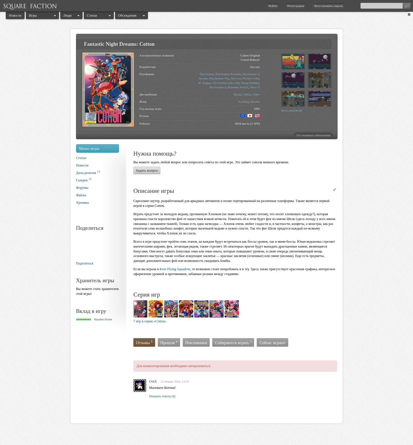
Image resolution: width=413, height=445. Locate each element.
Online (247, 94)
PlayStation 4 (217, 87)
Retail (237, 94)
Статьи (92, 15)
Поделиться (84, 263)
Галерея (81, 180)
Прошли (169, 342)
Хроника (82, 203)
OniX (153, 381)
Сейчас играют (272, 342)
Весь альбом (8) (291, 110)
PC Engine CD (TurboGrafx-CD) (218, 83)
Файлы (81, 195)
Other (256, 94)
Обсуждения (127, 15)
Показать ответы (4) (162, 396)
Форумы (82, 188)
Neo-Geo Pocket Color (245, 78)
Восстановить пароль (328, 5)
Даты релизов (86, 173)
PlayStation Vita (219, 78)
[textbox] (385, 6)
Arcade (203, 78)
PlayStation (207, 74)
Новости (15, 15)
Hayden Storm (103, 319)
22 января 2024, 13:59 (175, 381)
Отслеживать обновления (313, 135)
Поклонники (196, 342)
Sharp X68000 (250, 83)
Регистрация (295, 5)
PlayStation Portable (228, 74)
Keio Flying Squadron (175, 269)
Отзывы (144, 342)
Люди (67, 15)
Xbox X (255, 87)
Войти (272, 5)
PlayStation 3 (250, 74)
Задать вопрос (147, 170)
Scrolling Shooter (249, 101)
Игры (33, 15)
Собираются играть (233, 342)
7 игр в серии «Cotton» (149, 321)
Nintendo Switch (237, 87)
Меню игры (89, 148)
